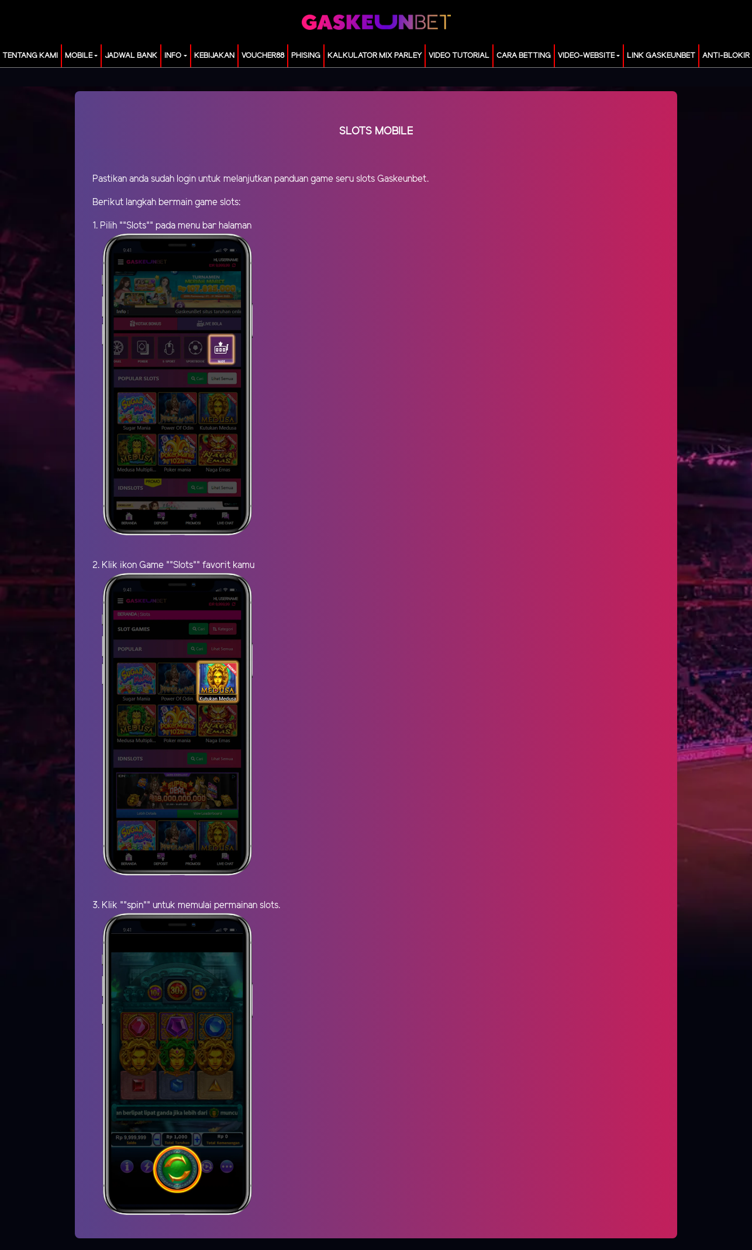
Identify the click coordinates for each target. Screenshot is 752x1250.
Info (172, 55)
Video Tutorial (459, 55)
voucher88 (263, 55)
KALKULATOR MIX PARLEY (374, 55)
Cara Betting (523, 55)
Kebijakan (214, 55)
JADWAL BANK (131, 55)
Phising (305, 55)
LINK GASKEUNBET (661, 55)
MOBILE (78, 55)
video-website (586, 55)
